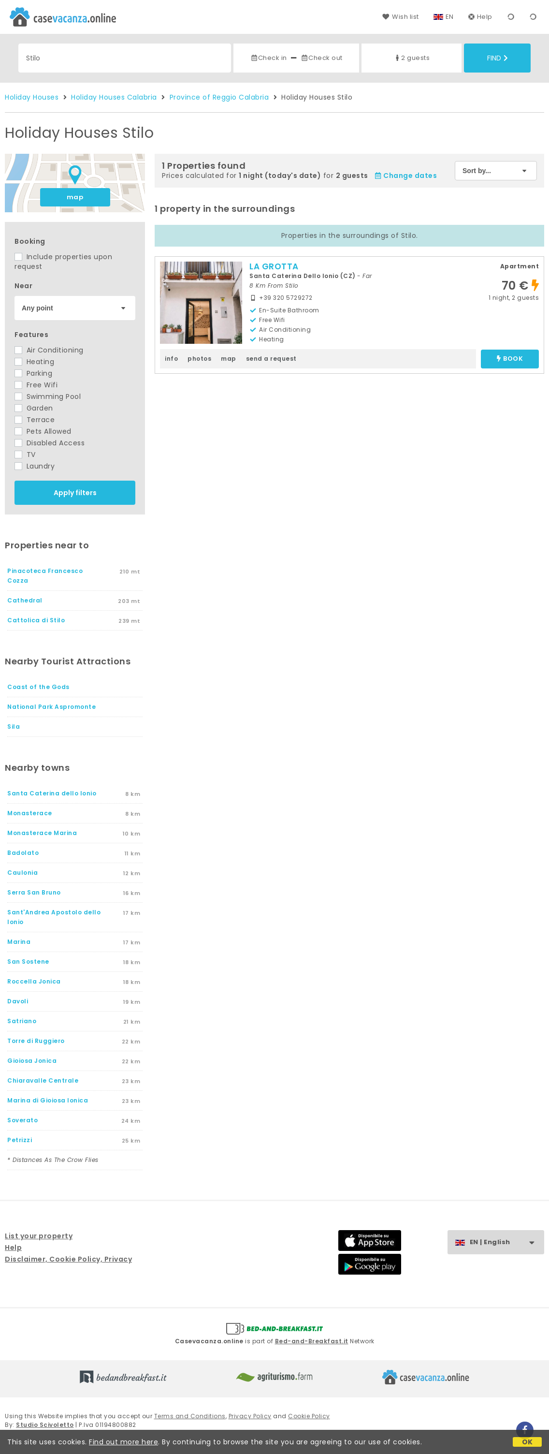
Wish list (400, 16)
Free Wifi (36, 385)
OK (527, 1442)
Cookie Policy (309, 1416)
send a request (271, 358)
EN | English (507, 1242)
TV (25, 454)
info (171, 358)
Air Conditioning (49, 350)
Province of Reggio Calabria (219, 97)
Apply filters (75, 493)
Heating (34, 362)
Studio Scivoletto (45, 1425)
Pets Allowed (43, 431)
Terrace (34, 420)
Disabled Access (49, 443)
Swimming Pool (47, 396)
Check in (268, 57)
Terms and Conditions (190, 1416)
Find (497, 58)
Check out (322, 57)
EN (450, 16)
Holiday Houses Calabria (114, 97)
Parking (33, 373)
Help (480, 16)
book (510, 359)
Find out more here (123, 1442)
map (75, 197)
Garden (33, 408)
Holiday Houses (31, 97)
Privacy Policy (250, 1416)
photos (199, 358)
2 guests (411, 57)
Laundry (34, 466)
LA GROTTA (274, 266)
